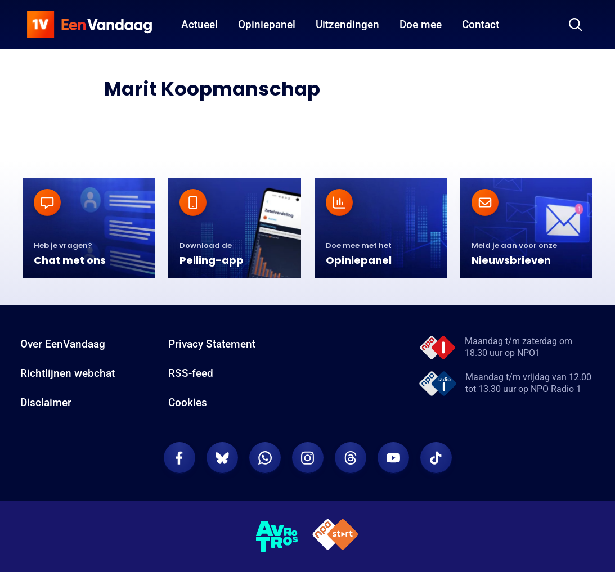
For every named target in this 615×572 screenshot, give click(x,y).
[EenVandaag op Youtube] (393, 458)
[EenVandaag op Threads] (350, 458)
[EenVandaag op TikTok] (436, 458)
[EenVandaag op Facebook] (179, 458)
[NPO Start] (335, 536)
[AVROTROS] (277, 536)
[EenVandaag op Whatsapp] (265, 458)
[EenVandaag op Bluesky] (222, 458)
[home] (89, 24)
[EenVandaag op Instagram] (308, 458)
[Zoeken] (575, 24)
